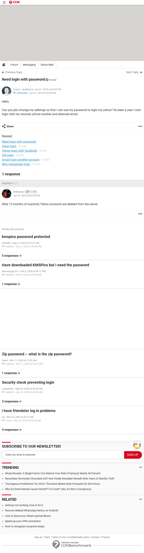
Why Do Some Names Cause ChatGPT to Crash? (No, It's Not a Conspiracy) (48, 489)
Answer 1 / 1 (10, 183)
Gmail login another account (20, 159)
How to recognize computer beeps (25, 526)
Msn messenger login (16, 164)
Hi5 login (8, 155)
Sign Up (38, 537)
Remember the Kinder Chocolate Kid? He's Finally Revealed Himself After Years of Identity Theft (59, 478)
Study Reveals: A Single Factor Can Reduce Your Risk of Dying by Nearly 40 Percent (52, 473)
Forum (14, 64)
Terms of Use (59, 537)
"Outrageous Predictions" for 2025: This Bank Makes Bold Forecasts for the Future (52, 483)
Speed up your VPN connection (23, 521)
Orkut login (9, 146)
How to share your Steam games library (28, 515)
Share (10, 126)
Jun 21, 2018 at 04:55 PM (42, 93)
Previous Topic (13, 72)
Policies (106, 537)
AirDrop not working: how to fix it (24, 505)
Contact (96, 537)
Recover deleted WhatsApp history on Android (31, 510)
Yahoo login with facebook (19, 150)
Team (47, 537)
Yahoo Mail (46, 64)
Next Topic (132, 72)
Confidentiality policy (78, 537)
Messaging (29, 64)
